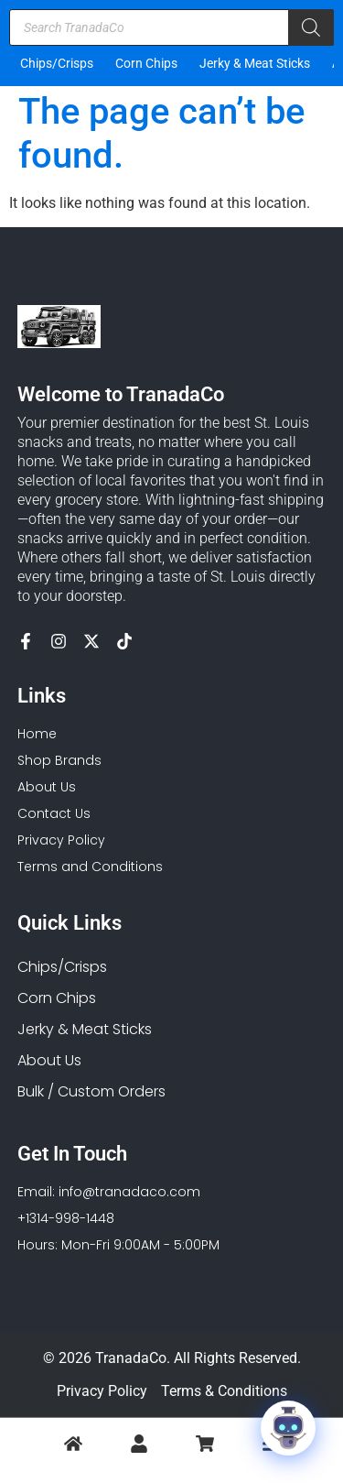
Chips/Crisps (56, 63)
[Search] (311, 27)
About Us (49, 1060)
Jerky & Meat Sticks (254, 63)
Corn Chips (146, 63)
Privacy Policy (102, 1391)
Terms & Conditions (224, 1391)
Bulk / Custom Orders (91, 1091)
